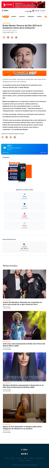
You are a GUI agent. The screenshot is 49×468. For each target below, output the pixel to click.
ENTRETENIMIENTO (7, 23)
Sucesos (22, 16)
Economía (21, 460)
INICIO (6, 16)
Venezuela (31, 16)
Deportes (31, 458)
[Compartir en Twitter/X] (4, 37)
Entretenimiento (40, 458)
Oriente (13, 16)
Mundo (39, 16)
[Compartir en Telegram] (16, 37)
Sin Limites (34, 464)
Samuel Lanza (6, 306)
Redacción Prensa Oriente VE (10, 30)
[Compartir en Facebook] (8, 37)
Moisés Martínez (7, 389)
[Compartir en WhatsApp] (12, 37)
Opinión (28, 460)
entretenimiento (7, 300)
